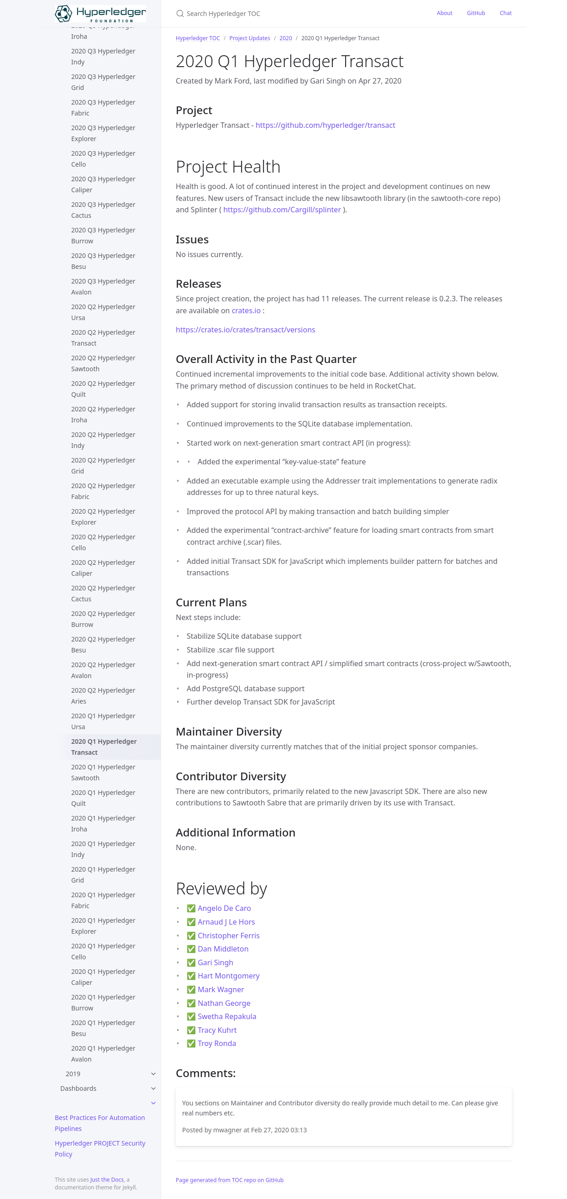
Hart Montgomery (229, 976)
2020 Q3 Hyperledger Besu (103, 261)
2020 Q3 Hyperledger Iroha (103, 31)
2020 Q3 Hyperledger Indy (103, 56)
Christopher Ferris (229, 936)
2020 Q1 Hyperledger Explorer (103, 926)
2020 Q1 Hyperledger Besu (103, 1028)
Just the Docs (107, 1179)
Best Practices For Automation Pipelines (100, 1123)
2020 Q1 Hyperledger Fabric (103, 900)
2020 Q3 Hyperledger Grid (103, 82)
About (444, 13)
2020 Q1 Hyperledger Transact (104, 747)
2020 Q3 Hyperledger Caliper (103, 184)
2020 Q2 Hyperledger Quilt (103, 389)
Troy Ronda (217, 1043)
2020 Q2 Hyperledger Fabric (103, 491)
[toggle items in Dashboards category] (153, 1088)
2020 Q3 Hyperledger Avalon (103, 286)
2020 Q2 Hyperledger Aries (103, 695)
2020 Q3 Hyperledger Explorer (103, 133)
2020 (285, 38)
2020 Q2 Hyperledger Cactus (103, 593)
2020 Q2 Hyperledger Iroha (103, 414)
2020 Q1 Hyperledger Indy (103, 849)
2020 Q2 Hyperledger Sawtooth (103, 363)
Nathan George (224, 1003)
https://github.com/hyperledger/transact (325, 125)
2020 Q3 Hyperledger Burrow (103, 235)
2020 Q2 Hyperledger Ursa (103, 312)
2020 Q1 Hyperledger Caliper (103, 977)
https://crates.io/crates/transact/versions (245, 330)
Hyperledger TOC (198, 38)
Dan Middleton (223, 949)
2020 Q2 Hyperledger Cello (103, 542)
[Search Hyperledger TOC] (283, 13)
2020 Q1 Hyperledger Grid (103, 874)
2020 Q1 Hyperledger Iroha (103, 823)
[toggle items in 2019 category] (153, 1074)
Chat (506, 13)
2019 (73, 1073)
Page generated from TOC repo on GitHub (230, 1180)
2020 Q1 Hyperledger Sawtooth (103, 772)
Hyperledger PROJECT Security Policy (100, 1148)
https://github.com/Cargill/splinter (282, 210)
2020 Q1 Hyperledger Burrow (103, 1002)
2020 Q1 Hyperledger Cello (103, 951)
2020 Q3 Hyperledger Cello (103, 158)
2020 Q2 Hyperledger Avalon (103, 670)
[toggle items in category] (153, 1103)
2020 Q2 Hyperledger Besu (103, 644)
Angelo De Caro (224, 908)
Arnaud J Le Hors (226, 922)
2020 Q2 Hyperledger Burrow (103, 619)
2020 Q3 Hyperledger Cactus (103, 210)
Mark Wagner (221, 989)
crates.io (246, 310)
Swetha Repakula (227, 1016)
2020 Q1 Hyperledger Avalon (103, 1053)
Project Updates (249, 38)
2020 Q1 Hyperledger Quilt (103, 798)
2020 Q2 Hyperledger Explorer (103, 516)
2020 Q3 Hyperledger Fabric (103, 107)
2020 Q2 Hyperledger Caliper (103, 568)
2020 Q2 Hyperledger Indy (103, 440)
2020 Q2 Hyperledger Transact (103, 337)
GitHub (476, 13)
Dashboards (78, 1088)
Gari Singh (215, 962)
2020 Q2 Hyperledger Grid (103, 465)
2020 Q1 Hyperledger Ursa (103, 721)
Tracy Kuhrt (217, 1030)
